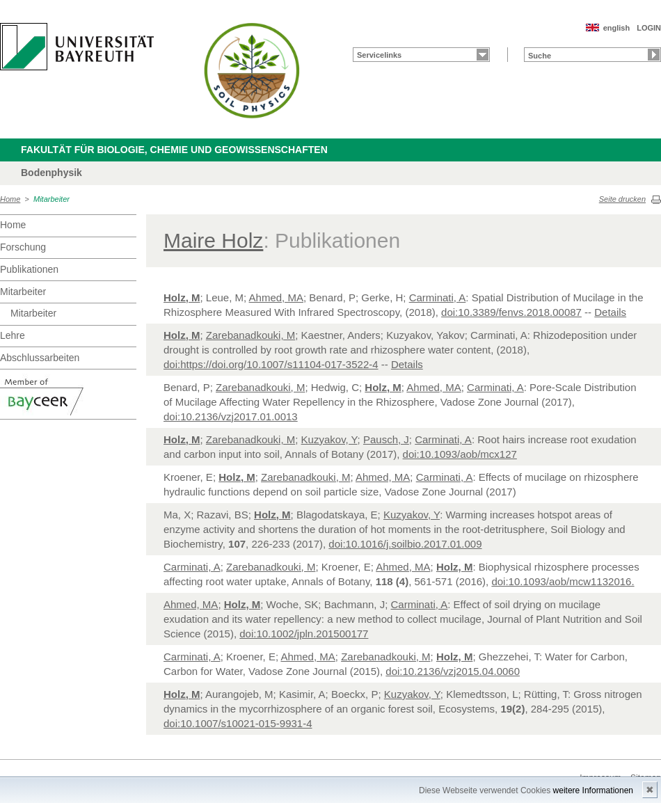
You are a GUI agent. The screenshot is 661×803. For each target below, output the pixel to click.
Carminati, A (437, 297)
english (616, 28)
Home (10, 199)
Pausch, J (386, 439)
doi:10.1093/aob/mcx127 (460, 454)
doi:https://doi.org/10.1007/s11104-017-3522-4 (271, 364)
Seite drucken (622, 199)
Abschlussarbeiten (39, 357)
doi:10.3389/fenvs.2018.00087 (511, 312)
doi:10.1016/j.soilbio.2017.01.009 (404, 544)
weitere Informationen (593, 790)
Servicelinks (379, 55)
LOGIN (649, 28)
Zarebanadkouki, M (250, 335)
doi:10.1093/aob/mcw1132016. (562, 581)
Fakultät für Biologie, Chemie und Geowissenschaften (174, 149)
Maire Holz (213, 240)
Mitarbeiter (51, 199)
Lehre (12, 335)
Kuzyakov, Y (329, 439)
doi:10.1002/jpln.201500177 (303, 633)
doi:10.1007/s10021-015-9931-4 (238, 723)
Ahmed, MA (276, 297)
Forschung (23, 247)
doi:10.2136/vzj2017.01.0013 (231, 416)
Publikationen (29, 269)
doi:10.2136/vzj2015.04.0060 (452, 671)
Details (610, 312)
